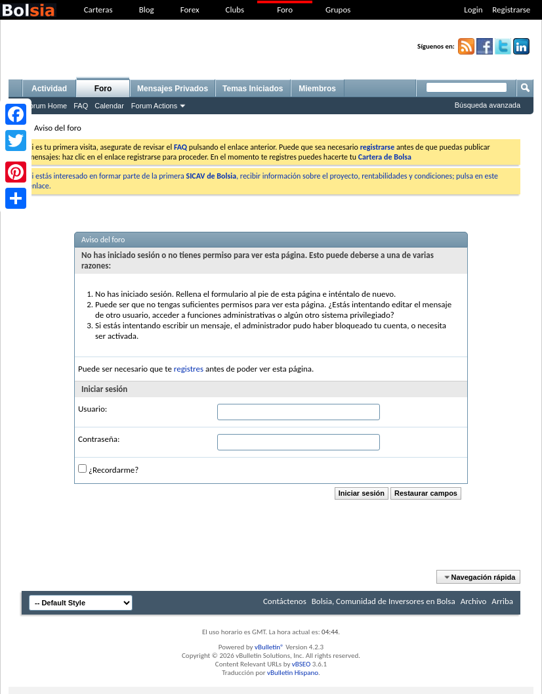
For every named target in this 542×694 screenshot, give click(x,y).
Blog (146, 9)
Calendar (109, 106)
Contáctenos (284, 601)
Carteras (98, 9)
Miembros (317, 88)
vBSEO (301, 664)
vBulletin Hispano (292, 672)
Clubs (235, 9)
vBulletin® (269, 647)
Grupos (337, 9)
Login (473, 9)
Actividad (49, 88)
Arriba (502, 601)
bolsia (28, 10)
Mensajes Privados (172, 88)
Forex (189, 9)
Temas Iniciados (252, 88)
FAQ (80, 106)
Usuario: (92, 409)
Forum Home (46, 106)
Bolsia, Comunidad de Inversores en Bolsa (383, 601)
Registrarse (511, 9)
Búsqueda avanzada (487, 105)
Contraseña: (98, 439)
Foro (285, 9)
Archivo (474, 601)
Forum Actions (154, 106)
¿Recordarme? (108, 469)
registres (188, 369)
